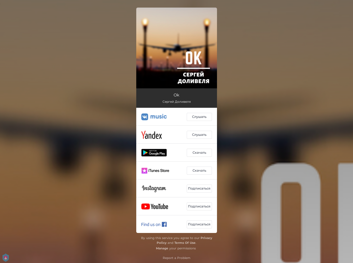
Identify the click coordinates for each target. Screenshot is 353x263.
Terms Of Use (185, 243)
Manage (162, 248)
